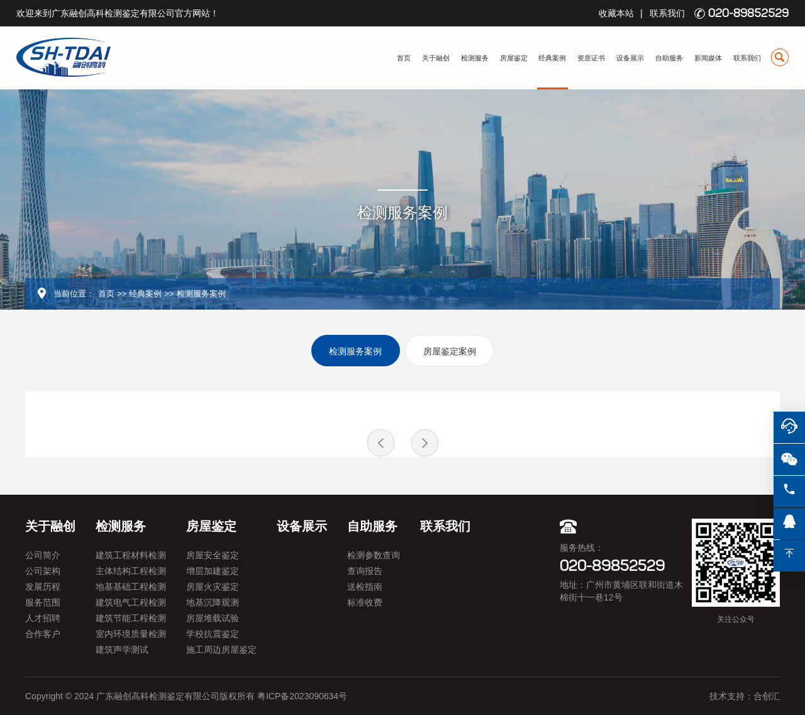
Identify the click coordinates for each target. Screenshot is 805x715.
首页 (404, 58)
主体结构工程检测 (131, 571)
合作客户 (42, 634)
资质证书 (591, 58)
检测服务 (475, 58)
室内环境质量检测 (131, 634)
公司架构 (42, 571)
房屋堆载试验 (212, 618)
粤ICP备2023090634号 (302, 696)
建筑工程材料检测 (131, 555)
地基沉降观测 (212, 602)
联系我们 (667, 13)
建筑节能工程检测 (131, 618)
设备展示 (630, 58)
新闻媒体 (708, 58)
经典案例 (552, 58)
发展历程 (42, 587)
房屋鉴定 (514, 58)
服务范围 (42, 602)
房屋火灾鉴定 (212, 587)
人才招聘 (42, 618)
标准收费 (364, 602)
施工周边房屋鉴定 (221, 650)
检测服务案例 (201, 293)
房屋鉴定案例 (449, 351)
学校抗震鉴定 (212, 634)
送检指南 (364, 587)
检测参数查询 (373, 555)
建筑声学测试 (122, 650)
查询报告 (364, 571)
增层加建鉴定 (212, 571)
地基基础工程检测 (131, 587)
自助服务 (669, 58)
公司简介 (42, 555)
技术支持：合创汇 (744, 696)
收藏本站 (616, 13)
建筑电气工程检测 (131, 602)
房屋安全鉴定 (212, 555)
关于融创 (436, 58)
